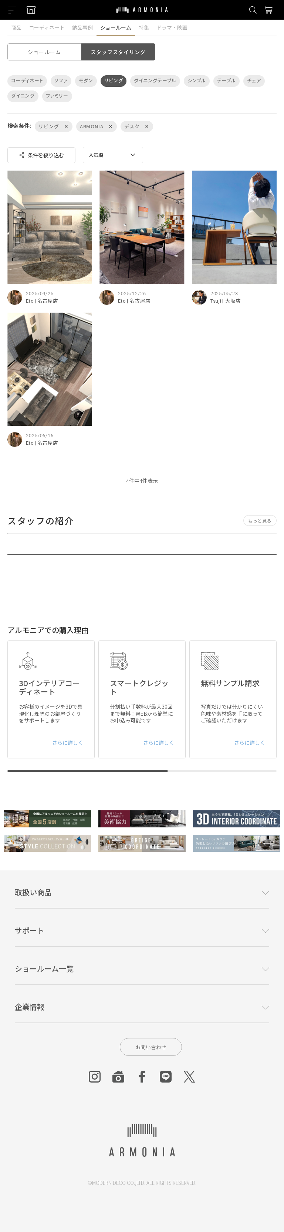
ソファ (61, 80)
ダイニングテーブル (155, 80)
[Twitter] (189, 1077)
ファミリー (57, 96)
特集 (144, 27)
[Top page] (142, 14)
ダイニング (23, 96)
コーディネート (47, 27)
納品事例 (82, 27)
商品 (16, 27)
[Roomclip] (118, 1077)
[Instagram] (95, 1077)
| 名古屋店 (46, 301)
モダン (86, 80)
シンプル (196, 80)
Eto (30, 301)
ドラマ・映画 (171, 27)
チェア (254, 80)
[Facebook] (142, 1077)
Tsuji (216, 301)
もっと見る (260, 520)
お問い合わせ (150, 1047)
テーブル (226, 80)
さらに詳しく (67, 742)
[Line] (166, 1077)
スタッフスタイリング (118, 52)
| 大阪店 (231, 301)
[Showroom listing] (31, 10)
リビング (113, 80)
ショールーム (115, 27)
